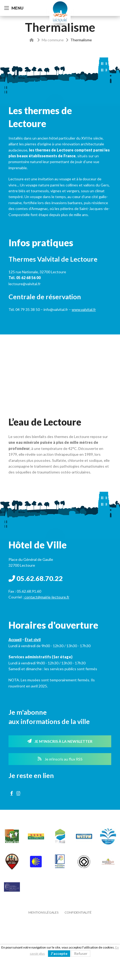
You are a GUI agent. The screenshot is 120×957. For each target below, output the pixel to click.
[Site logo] (60, 11)
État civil (33, 639)
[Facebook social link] (11, 793)
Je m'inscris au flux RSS (60, 759)
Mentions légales (43, 912)
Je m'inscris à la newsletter (59, 741)
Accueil (15, 639)
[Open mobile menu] (13, 8)
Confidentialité (78, 912)
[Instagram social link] (18, 793)
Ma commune (53, 40)
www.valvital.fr (84, 309)
